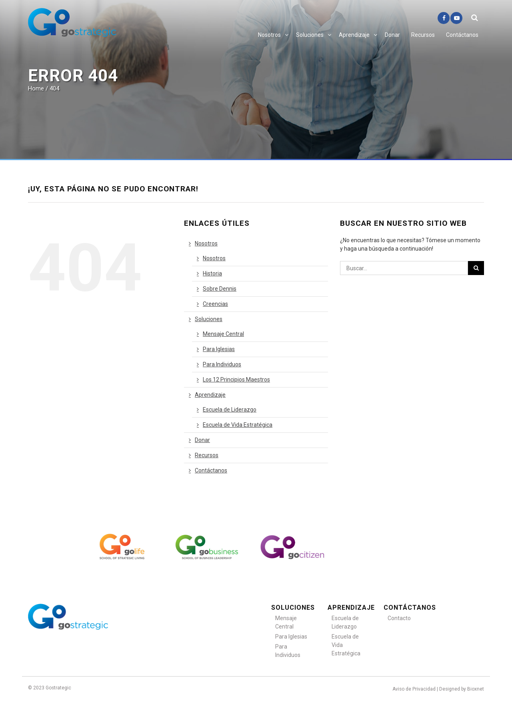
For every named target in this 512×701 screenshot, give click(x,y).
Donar (392, 35)
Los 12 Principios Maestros (236, 379)
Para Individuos (222, 364)
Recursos (423, 35)
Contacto (399, 618)
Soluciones (310, 35)
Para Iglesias (219, 349)
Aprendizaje (354, 35)
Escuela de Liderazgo (229, 409)
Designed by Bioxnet (461, 689)
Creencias (215, 304)
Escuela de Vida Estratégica (237, 425)
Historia (212, 273)
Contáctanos (462, 35)
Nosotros (269, 35)
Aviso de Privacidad (414, 689)
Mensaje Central (223, 334)
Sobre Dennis (219, 288)
